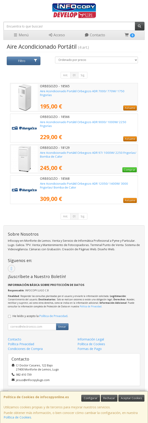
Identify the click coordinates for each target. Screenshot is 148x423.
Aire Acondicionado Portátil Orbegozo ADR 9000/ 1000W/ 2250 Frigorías (83, 124)
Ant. (65, 75)
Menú (21, 34)
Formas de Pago (89, 349)
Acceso (56, 34)
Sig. (83, 75)
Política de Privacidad (91, 306)
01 (74, 75)
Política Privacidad (21, 344)
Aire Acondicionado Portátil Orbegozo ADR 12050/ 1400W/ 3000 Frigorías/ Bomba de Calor (84, 185)
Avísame (130, 108)
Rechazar (109, 398)
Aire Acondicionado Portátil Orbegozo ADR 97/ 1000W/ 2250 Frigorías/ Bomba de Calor (88, 155)
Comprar (129, 170)
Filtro (28, 61)
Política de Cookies (17, 417)
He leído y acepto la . (40, 316)
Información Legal (90, 339)
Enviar (62, 327)
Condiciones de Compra (25, 349)
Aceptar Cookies (131, 398)
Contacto (94, 34)
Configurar (90, 398)
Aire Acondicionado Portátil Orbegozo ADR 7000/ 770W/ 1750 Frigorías (82, 93)
